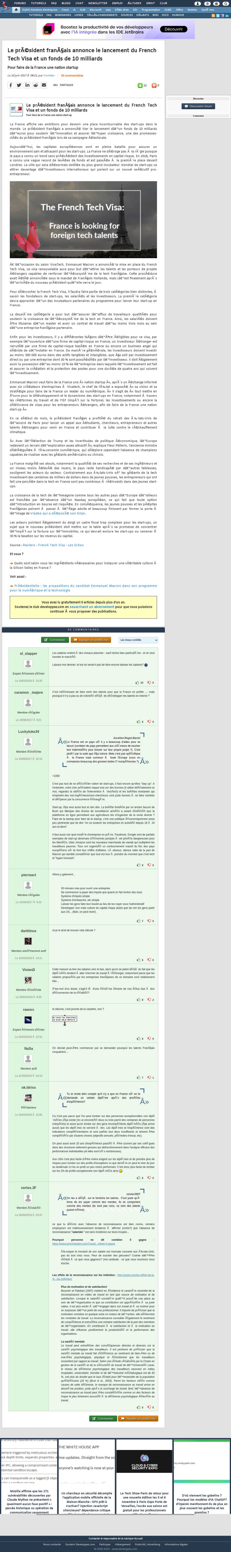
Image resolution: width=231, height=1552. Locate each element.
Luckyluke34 (28, 740)
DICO (165, 15)
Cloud (65, 10)
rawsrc (28, 1018)
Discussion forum (198, 106)
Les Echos (76, 548)
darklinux (28, 939)
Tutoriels (38, 3)
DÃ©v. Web (122, 10)
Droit (150, 3)
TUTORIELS (36, 15)
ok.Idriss (29, 1096)
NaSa (28, 1056)
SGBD (168, 10)
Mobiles (192, 10)
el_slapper (28, 662)
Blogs (66, 3)
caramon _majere (28, 701)
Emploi (117, 3)
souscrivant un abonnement (92, 610)
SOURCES (127, 15)
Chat (79, 3)
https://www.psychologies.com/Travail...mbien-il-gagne (83, 1252)
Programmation (151, 10)
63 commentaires (72, 78)
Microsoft (95, 10)
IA (74, 10)
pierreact (28, 883)
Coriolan (48, 78)
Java (108, 10)
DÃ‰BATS (142, 15)
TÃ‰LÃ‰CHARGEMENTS (102, 15)
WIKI (155, 15)
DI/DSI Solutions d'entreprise (39, 10)
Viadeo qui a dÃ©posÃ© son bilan (57, 516)
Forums (20, 3)
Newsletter (97, 3)
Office (179, 10)
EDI (135, 10)
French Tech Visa (51, 548)
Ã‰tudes (134, 3)
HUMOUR (178, 15)
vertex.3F (28, 1196)
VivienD (28, 978)
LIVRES (78, 15)
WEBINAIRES (63, 15)
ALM (82, 10)
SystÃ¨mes (207, 10)
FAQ (54, 3)
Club (163, 3)
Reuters (29, 548)
